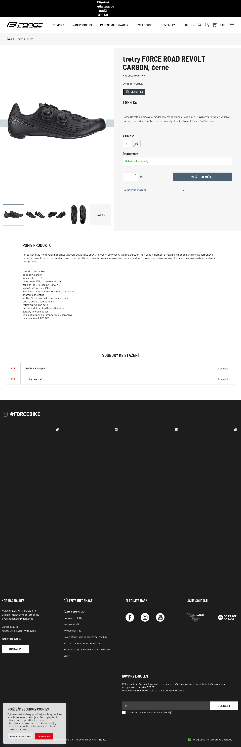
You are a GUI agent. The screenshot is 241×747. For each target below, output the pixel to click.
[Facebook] (130, 610)
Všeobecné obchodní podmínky (82, 635)
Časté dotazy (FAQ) (74, 604)
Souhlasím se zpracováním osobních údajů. (147, 704)
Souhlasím (44, 736)
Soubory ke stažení (134, 182)
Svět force (144, 17)
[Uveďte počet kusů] (128, 169)
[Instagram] (145, 610)
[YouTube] (160, 610)
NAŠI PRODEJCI (82, 17)
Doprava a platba (73, 610)
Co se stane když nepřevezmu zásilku (85, 629)
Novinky (58, 17)
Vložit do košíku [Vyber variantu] (202, 169)
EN (192, 17)
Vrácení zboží (71, 616)
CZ (186, 17)
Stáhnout (223, 360)
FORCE (138, 76)
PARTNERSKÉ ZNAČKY (114, 17)
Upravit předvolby (20, 736)
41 (127, 136)
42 (136, 136)
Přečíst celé (207, 113)
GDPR (67, 648)
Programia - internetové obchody (212, 731)
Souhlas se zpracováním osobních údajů (87, 641)
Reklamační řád (72, 622)
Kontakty (168, 17)
